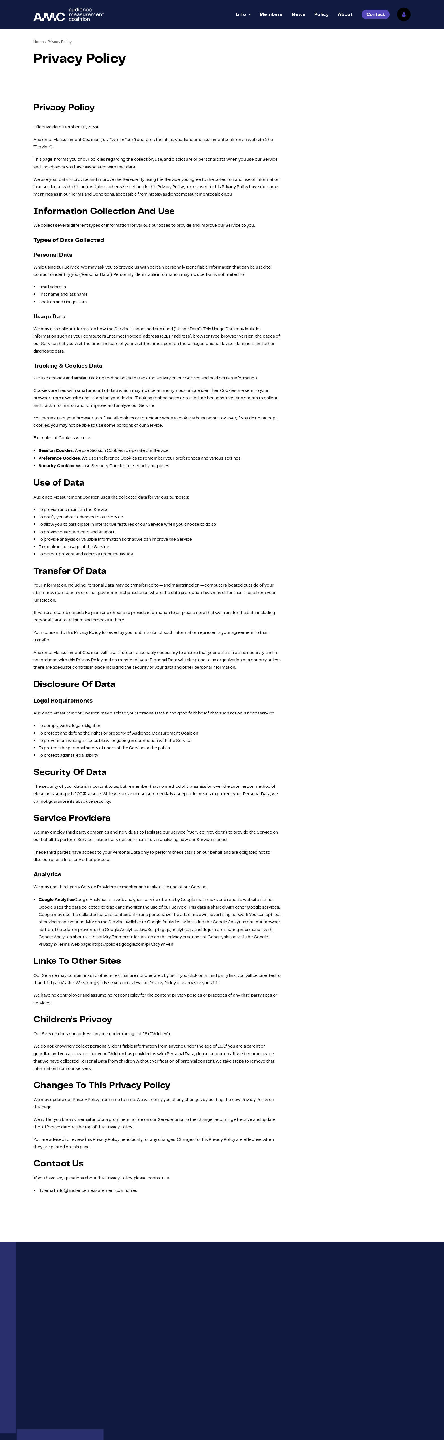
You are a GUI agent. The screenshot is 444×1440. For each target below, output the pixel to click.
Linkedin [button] (52, 1373)
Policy (321, 14)
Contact (332, 1383)
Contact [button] (222, 1303)
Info (243, 14)
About (345, 14)
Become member (244, 1393)
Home (38, 41)
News (299, 14)
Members (271, 14)
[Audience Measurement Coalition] (68, 14)
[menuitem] (243, 14)
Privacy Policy (134, 1429)
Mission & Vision (243, 1372)
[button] (36, 1360)
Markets (235, 1383)
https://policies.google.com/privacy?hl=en (132, 944)
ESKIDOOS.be (181, 1429)
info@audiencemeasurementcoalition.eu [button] (84, 1360)
